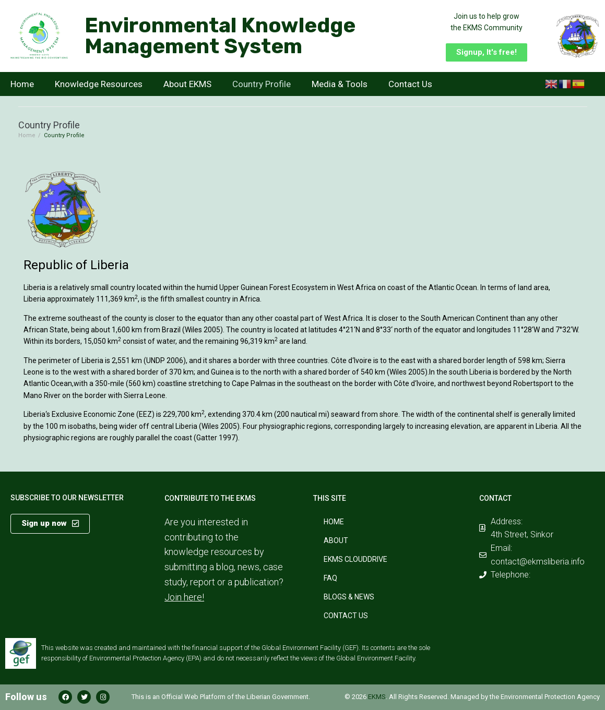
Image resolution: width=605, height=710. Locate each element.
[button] (486, 52)
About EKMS (187, 84)
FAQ (330, 578)
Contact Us (410, 84)
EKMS (377, 697)
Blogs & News (349, 597)
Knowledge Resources (99, 84)
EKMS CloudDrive (355, 559)
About (336, 540)
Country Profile (261, 84)
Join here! (184, 597)
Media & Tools (339, 84)
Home (22, 84)
